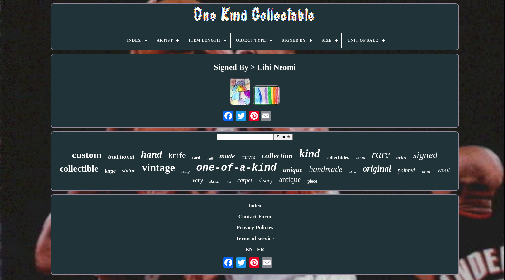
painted (406, 170)
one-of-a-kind (236, 168)
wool (443, 170)
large (110, 171)
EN (249, 249)
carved (249, 157)
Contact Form (254, 217)
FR (260, 249)
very (197, 180)
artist (401, 157)
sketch (214, 181)
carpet (244, 180)
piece (312, 181)
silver (426, 171)
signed (425, 155)
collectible (79, 169)
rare (381, 154)
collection (277, 156)
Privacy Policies (254, 228)
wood (360, 157)
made (227, 156)
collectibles (337, 157)
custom (87, 154)
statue (129, 170)
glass (353, 172)
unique (293, 170)
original (377, 169)
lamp (185, 171)
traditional (121, 156)
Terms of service (255, 238)
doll (228, 182)
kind (309, 153)
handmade (325, 169)
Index (255, 206)
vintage (158, 168)
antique (290, 179)
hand (151, 154)
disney (265, 180)
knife (177, 155)
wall (210, 158)
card (196, 157)
